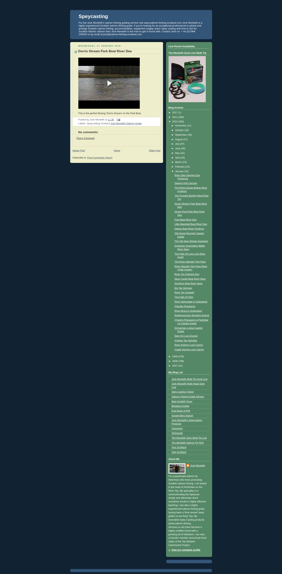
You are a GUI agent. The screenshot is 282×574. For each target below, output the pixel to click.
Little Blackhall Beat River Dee (190, 224)
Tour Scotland (179, 447)
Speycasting (93, 16)
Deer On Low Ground (186, 336)
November (181, 125)
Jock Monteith (197, 465)
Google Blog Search (182, 415)
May (177, 153)
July (177, 144)
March (179, 162)
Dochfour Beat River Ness (188, 283)
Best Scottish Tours (182, 401)
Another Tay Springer (185, 340)
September (181, 135)
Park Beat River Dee (185, 219)
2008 (175, 361)
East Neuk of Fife (181, 411)
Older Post (154, 150)
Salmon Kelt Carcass (185, 183)
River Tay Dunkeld (184, 292)
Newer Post (79, 150)
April (178, 157)
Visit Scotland (179, 452)
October (179, 130)
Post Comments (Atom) (99, 157)
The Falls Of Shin (183, 297)
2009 (175, 356)
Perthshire (177, 428)
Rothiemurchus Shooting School (191, 315)
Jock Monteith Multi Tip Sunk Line (190, 379)
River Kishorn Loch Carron (188, 345)
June (178, 148)
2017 (175, 112)
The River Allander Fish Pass (190, 261)
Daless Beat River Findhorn (189, 228)
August (179, 139)
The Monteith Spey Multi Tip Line (189, 438)
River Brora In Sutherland (188, 311)
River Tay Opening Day (186, 274)
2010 (175, 121)
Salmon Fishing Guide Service (188, 396)
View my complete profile (185, 550)
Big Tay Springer (183, 288)
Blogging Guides (180, 406)
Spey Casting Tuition (183, 392)
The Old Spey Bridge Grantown (191, 241)
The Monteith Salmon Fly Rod (188, 442)
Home (117, 150)
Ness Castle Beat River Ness (190, 279)
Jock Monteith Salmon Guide (126, 123)
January (179, 171)
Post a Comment (86, 138)
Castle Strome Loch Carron (189, 349)
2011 (175, 117)
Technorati (177, 433)
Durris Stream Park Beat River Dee (105, 51)
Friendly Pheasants (184, 306)
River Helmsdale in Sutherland (190, 301)
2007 (175, 365)
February (180, 166)
